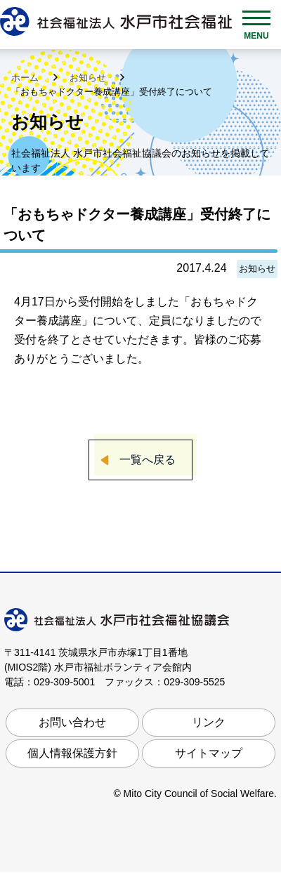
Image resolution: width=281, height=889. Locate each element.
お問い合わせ (72, 722)
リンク (209, 722)
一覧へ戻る (147, 460)
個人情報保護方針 (72, 753)
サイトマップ (208, 753)
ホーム (26, 77)
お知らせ (89, 77)
